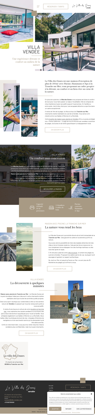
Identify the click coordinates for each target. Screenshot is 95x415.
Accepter (55, 409)
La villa (51, 389)
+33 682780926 (9, 403)
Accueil (51, 387)
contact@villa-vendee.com (13, 401)
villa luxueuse (72, 253)
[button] (91, 394)
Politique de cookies (66, 412)
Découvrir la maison (53, 189)
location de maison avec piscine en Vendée (63, 119)
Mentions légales (76, 412)
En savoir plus (57, 130)
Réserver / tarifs (55, 6)
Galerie (51, 391)
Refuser (68, 409)
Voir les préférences (83, 409)
